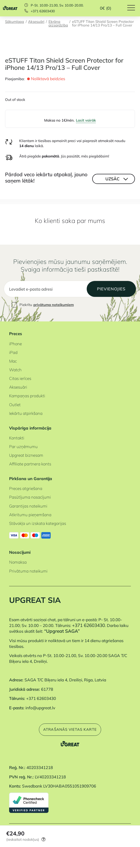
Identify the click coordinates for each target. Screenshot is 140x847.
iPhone (15, 343)
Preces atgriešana (25, 488)
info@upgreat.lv (40, 707)
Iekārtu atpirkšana (26, 413)
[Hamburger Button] (133, 8)
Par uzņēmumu (23, 446)
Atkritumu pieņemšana (30, 514)
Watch (15, 369)
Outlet (15, 404)
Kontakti (16, 437)
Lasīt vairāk (86, 120)
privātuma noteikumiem (53, 304)
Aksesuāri (36, 22)
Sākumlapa (14, 22)
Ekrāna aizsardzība (58, 23)
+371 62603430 (43, 11)
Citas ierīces (20, 378)
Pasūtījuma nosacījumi (30, 497)
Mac (13, 361)
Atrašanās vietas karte (70, 729)
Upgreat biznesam (26, 455)
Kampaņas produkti (27, 395)
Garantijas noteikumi (28, 505)
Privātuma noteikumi (28, 570)
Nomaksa (18, 562)
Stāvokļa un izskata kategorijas (37, 523)
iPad (13, 352)
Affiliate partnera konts (30, 463)
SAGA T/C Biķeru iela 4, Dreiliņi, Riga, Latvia (65, 679)
